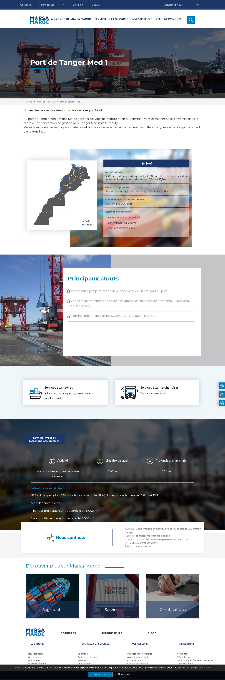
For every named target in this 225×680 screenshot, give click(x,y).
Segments (52, 609)
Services (112, 609)
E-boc (152, 633)
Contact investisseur (137, 663)
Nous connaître (36, 653)
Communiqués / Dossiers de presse (195, 660)
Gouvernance (35, 657)
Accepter (100, 674)
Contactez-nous (173, 4)
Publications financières (139, 653)
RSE (158, 19)
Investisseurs (142, 19)
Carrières (25, 4)
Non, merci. (124, 674)
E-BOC (96, 4)
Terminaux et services (111, 19)
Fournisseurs (46, 4)
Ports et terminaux (87, 657)
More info (204, 667)
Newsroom (172, 19)
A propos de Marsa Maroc (71, 19)
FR (198, 4)
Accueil (29, 101)
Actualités (182, 653)
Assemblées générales (138, 657)
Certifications (173, 609)
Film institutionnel (37, 663)
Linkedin (78, 4)
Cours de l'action (135, 660)
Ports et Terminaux (46, 101)
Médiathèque (184, 657)
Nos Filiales (34, 660)
